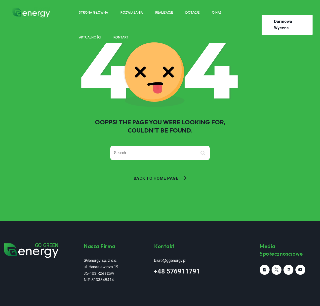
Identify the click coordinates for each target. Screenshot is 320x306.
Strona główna (93, 12)
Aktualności (90, 37)
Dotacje (192, 12)
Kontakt (121, 37)
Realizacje (164, 12)
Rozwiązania (131, 12)
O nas (217, 12)
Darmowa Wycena (283, 24)
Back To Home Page (156, 178)
